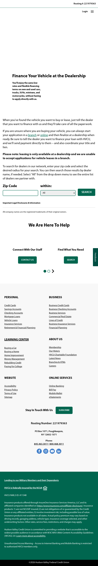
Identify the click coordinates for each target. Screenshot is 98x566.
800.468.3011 (57, 444)
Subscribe (66, 411)
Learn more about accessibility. (31, 536)
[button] (92, 12)
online (44, 135)
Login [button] (85, 11)
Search (86, 192)
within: (46, 186)
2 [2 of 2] (48, 271)
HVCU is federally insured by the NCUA (23, 488)
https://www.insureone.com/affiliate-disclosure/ (60, 506)
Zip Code (10, 186)
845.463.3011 (41, 444)
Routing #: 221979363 (85, 4)
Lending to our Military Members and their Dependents (31, 480)
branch (32, 135)
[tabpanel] (27, 249)
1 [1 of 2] (45, 271)
